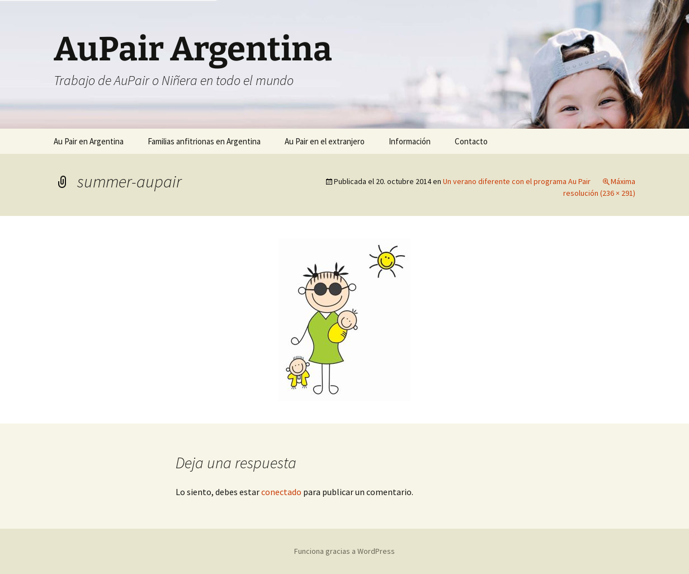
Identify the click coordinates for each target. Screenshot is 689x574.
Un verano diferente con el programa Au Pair (517, 181)
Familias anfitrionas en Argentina (204, 141)
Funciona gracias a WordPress (344, 551)
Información (410, 141)
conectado (281, 491)
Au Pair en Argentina (89, 141)
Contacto (471, 141)
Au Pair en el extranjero (325, 141)
